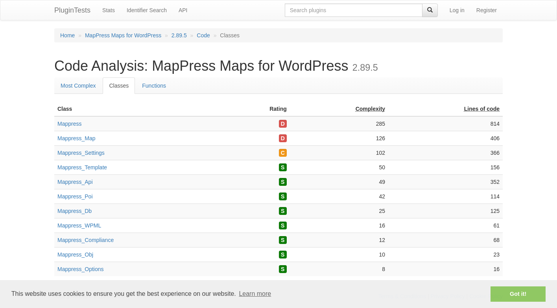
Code (203, 35)
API (183, 10)
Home (67, 35)
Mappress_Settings (81, 153)
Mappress (69, 124)
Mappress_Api (75, 182)
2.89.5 (179, 35)
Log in (457, 10)
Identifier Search (147, 10)
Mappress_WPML (79, 225)
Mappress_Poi (75, 196)
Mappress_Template (82, 167)
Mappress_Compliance (85, 240)
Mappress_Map (76, 138)
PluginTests (72, 10)
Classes (119, 85)
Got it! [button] (518, 294)
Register (486, 10)
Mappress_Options (80, 269)
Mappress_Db (74, 211)
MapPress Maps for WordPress (123, 35)
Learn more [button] (255, 293)
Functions (154, 85)
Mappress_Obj (75, 254)
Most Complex (78, 85)
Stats (108, 10)
